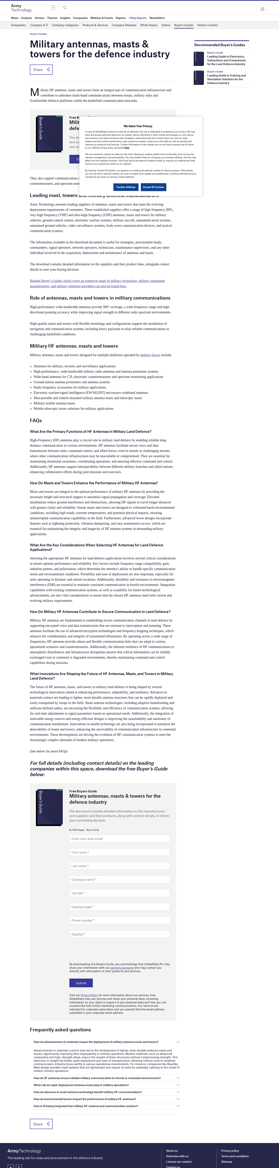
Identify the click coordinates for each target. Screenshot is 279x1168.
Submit (81, 983)
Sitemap (226, 1133)
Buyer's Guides (38, 34)
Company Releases (124, 25)
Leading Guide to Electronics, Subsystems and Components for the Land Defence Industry (226, 60)
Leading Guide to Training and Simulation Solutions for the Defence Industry (226, 79)
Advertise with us (177, 1127)
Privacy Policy (89, 995)
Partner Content (207, 25)
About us (172, 1122)
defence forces (150, 355)
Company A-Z (39, 25)
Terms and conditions (235, 1127)
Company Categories (65, 25)
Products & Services (95, 25)
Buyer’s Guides (183, 25)
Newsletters (173, 1149)
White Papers (148, 25)
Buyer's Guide (215, 52)
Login (262, 9)
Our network (174, 1160)
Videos (165, 25)
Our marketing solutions (181, 1155)
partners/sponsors (121, 967)
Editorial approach (178, 1144)
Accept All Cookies (153, 187)
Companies (18, 25)
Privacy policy (230, 1122)
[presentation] (98, 948)
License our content (178, 1133)
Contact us (173, 1138)
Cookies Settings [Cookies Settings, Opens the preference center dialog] (125, 187)
